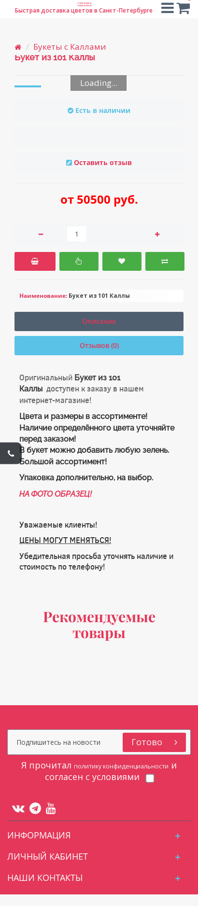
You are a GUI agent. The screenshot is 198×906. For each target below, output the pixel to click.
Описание (99, 321)
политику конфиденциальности (84, 770)
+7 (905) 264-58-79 (84, 5)
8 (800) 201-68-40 (83, 17)
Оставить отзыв (103, 162)
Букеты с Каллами (69, 46)
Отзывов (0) (99, 345)
